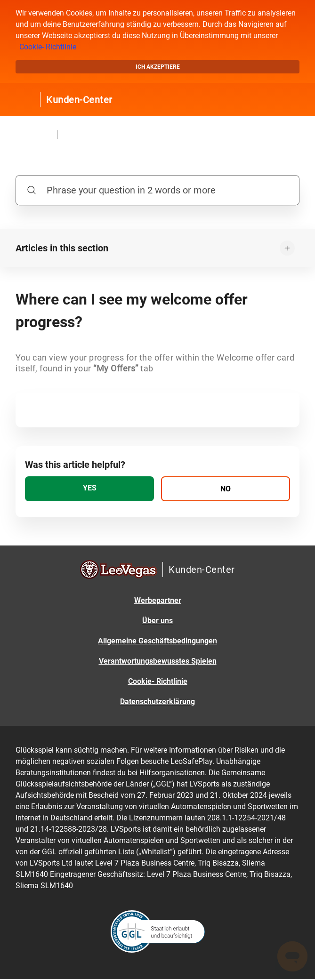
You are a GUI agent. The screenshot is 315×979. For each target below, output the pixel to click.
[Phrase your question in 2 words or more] (157, 190)
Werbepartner (157, 600)
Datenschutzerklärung (157, 701)
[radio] (89, 488)
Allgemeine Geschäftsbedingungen (157, 640)
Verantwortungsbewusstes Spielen (158, 661)
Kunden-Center (79, 99)
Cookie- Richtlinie (47, 46)
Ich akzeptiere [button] (158, 67)
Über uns (157, 620)
